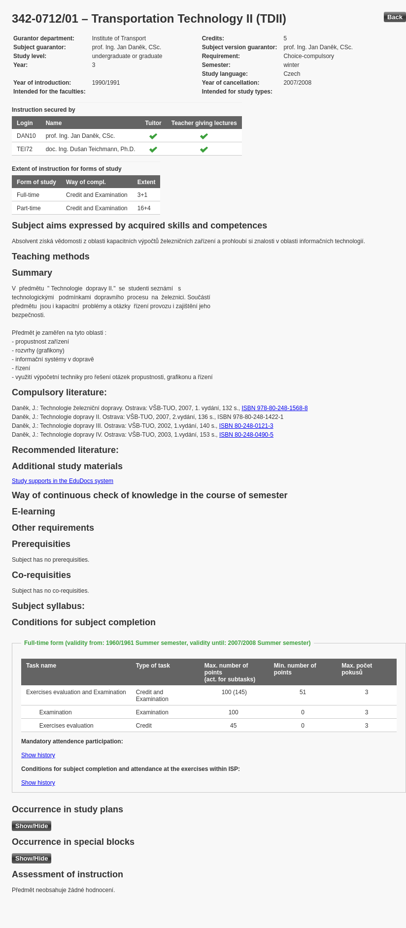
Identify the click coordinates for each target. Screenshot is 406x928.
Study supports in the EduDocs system (62, 481)
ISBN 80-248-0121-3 (246, 425)
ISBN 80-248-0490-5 (246, 434)
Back (395, 17)
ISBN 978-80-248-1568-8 (274, 408)
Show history (38, 755)
